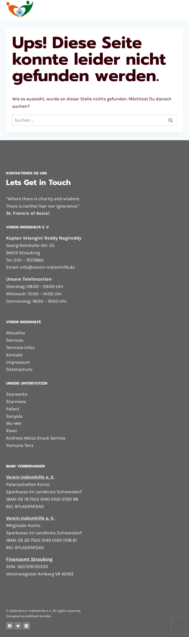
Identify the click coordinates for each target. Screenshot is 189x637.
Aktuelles (15, 333)
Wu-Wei (14, 423)
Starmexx (16, 401)
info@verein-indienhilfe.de (47, 267)
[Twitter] (18, 625)
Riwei (11, 430)
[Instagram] (26, 625)
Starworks (16, 394)
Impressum (18, 362)
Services (14, 340)
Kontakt (14, 355)
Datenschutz (19, 369)
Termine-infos (20, 347)
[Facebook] (9, 625)
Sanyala (14, 416)
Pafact (12, 409)
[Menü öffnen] (178, 10)
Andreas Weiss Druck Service (35, 438)
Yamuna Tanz (20, 445)
